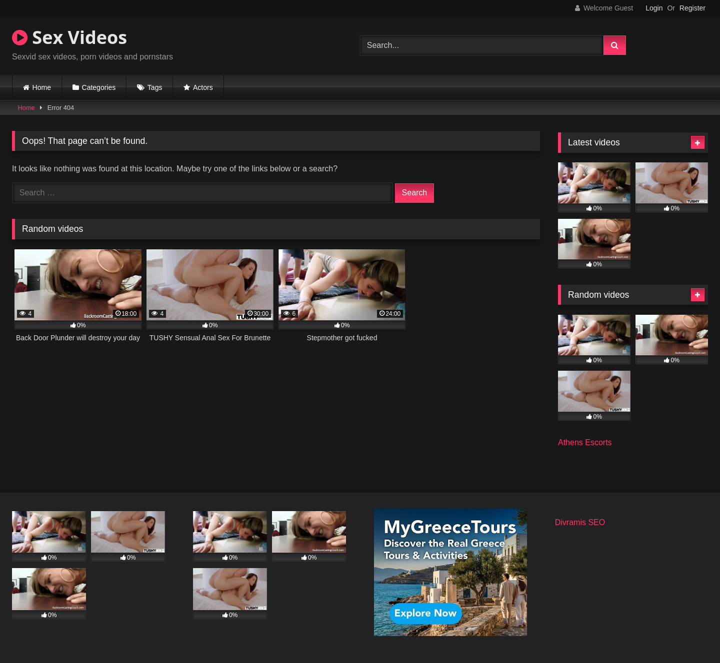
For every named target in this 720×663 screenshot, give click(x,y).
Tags (155, 87)
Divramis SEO (580, 522)
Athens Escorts (585, 442)
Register (693, 8)
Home (41, 87)
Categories (99, 87)
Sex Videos (69, 37)
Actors (203, 87)
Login (654, 8)
